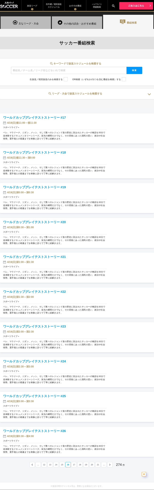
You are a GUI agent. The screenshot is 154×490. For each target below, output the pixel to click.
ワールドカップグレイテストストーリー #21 (34, 257)
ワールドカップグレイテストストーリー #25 (34, 396)
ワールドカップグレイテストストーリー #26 (34, 431)
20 (92, 465)
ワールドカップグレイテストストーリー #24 (34, 361)
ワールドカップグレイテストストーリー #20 (34, 222)
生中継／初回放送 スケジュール (54, 5)
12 (44, 465)
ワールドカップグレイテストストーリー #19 (34, 187)
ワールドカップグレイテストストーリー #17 (34, 117)
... (38, 465)
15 (62, 465)
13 (50, 465)
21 (98, 465)
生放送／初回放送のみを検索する (46, 79)
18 (80, 465)
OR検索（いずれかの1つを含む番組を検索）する (96, 79)
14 (56, 465)
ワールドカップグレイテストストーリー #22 (34, 291)
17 (74, 465)
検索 (134, 70)
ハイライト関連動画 (97, 5)
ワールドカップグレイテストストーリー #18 (34, 152)
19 (86, 465)
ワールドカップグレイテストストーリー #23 (34, 326)
